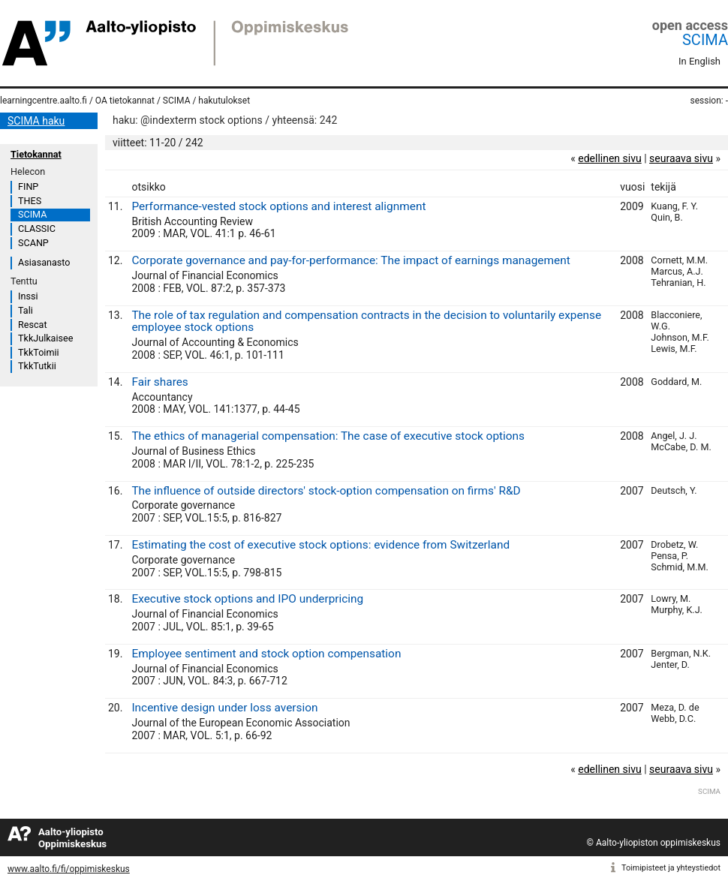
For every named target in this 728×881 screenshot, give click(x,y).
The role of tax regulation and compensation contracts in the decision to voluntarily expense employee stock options (366, 321)
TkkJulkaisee (45, 338)
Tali (25, 310)
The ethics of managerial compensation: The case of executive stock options (328, 436)
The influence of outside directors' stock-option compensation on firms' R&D (325, 491)
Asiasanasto (44, 262)
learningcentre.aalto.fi (43, 100)
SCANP (33, 242)
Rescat (32, 324)
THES (29, 200)
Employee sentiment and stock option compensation (266, 653)
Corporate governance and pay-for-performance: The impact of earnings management (350, 260)
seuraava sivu (681, 158)
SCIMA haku (36, 121)
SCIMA (705, 40)
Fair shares (159, 382)
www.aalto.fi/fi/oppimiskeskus (69, 869)
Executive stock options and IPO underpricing (247, 599)
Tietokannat (36, 154)
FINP (28, 186)
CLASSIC (37, 228)
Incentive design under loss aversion (224, 707)
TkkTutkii (37, 365)
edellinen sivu (609, 158)
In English (699, 61)
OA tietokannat (125, 100)
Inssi (28, 296)
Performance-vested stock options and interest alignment (278, 206)
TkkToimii (38, 352)
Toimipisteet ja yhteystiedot (670, 868)
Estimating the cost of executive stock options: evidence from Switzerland (320, 545)
